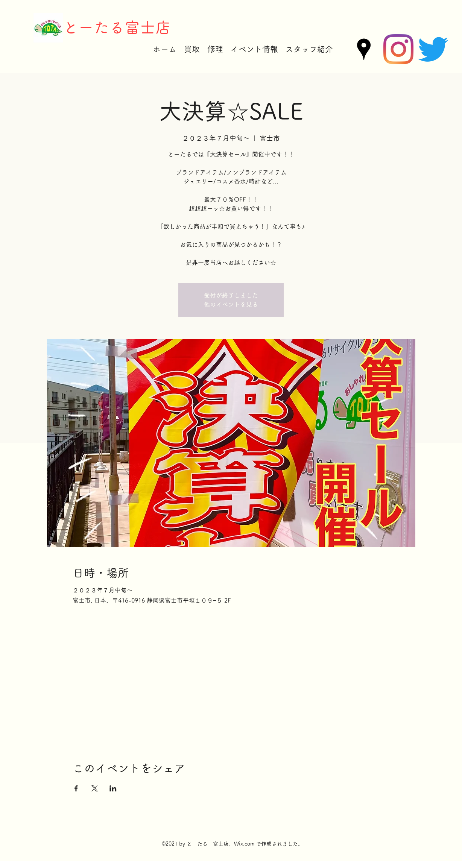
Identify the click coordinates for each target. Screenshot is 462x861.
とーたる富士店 (117, 27)
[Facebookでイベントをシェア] (76, 788)
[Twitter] (433, 49)
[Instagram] (398, 49)
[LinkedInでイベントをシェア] (113, 788)
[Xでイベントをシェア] (94, 788)
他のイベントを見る (231, 304)
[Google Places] (364, 49)
